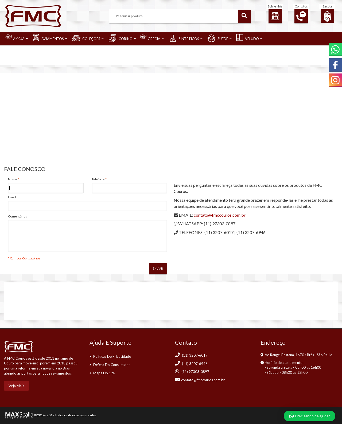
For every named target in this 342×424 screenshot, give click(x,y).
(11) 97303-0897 (219, 223)
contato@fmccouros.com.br (220, 214)
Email (12, 197)
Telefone (98, 179)
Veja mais (16, 385)
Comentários (17, 216)
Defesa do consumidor (111, 365)
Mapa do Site (104, 373)
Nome (12, 179)
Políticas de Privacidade (112, 356)
